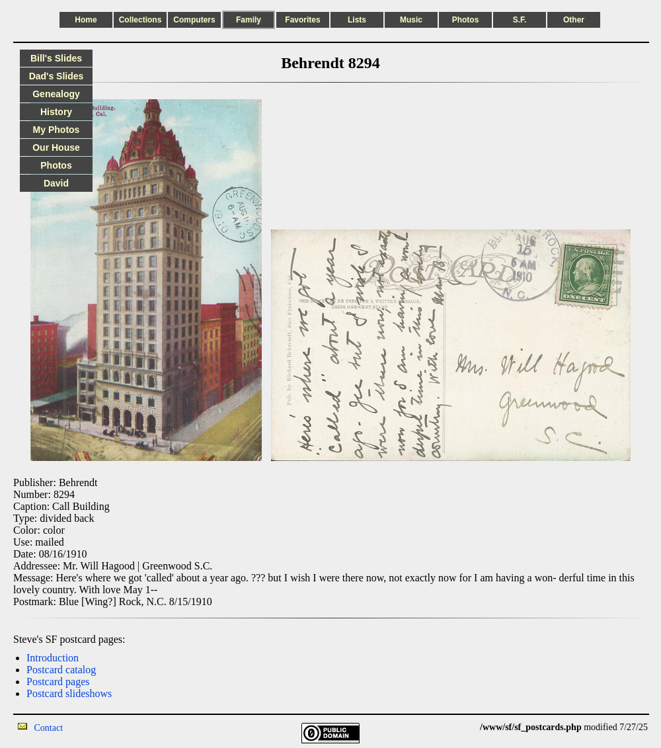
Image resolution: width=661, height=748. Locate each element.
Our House (56, 147)
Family (248, 19)
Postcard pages (58, 681)
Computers (194, 19)
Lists (357, 19)
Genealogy (56, 94)
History (56, 111)
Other (573, 19)
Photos (465, 19)
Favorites (302, 19)
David (56, 183)
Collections (140, 19)
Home (86, 19)
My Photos (56, 129)
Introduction (52, 657)
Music (411, 19)
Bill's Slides (56, 58)
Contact (48, 728)
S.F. (520, 19)
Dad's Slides (56, 76)
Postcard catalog (61, 669)
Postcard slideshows (69, 693)
